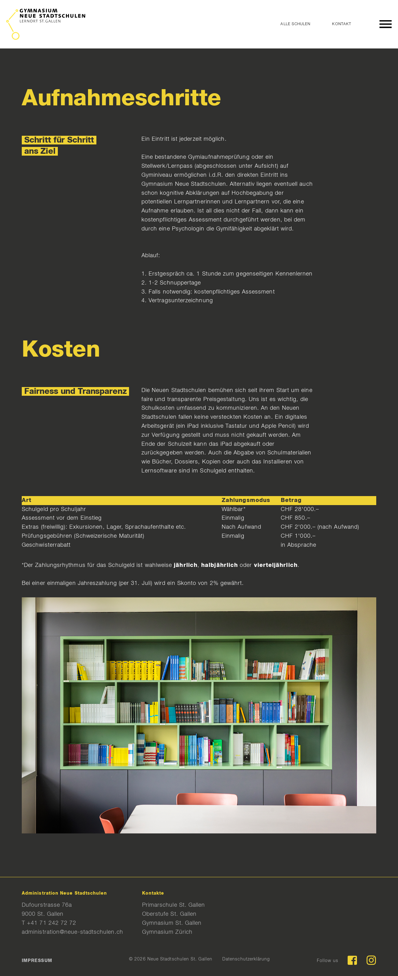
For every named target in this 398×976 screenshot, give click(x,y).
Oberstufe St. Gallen (169, 914)
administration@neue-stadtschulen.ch (72, 932)
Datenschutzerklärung (246, 959)
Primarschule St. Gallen (173, 905)
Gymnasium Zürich (167, 932)
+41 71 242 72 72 (51, 923)
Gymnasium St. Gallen (172, 923)
